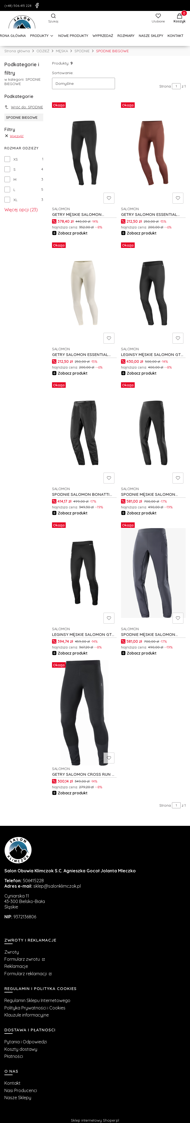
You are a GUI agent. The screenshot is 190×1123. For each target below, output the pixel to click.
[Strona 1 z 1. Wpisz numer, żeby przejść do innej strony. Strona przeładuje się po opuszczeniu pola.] (176, 86)
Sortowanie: (62, 72)
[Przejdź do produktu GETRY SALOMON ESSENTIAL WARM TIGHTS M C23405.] (153, 153)
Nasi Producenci (20, 1090)
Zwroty (11, 952)
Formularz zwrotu (22, 959)
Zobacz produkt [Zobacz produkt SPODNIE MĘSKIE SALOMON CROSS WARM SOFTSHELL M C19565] (141, 652)
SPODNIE (82, 51)
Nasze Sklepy (17, 1097)
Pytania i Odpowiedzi (25, 1041)
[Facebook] (37, 5)
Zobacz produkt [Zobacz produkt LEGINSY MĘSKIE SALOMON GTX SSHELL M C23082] (141, 373)
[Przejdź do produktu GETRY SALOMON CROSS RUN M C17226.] (84, 713)
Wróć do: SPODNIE (23, 107)
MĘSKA (62, 51)
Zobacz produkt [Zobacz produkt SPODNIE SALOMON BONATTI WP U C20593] (72, 513)
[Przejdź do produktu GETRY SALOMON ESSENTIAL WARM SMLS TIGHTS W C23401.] (84, 293)
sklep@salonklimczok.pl (57, 886)
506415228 (33, 880)
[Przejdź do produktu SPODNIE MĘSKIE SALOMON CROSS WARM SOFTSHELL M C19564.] (153, 433)
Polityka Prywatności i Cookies (34, 1008)
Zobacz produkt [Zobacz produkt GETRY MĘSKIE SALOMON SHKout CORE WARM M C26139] (72, 233)
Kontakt (12, 1083)
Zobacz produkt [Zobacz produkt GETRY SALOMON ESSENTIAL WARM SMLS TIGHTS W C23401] (72, 373)
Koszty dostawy (20, 1049)
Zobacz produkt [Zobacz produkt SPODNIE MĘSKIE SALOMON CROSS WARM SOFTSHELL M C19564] (141, 513)
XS (15, 159)
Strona (165, 86)
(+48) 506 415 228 (17, 6)
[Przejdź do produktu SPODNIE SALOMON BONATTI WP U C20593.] (84, 433)
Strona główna (17, 51)
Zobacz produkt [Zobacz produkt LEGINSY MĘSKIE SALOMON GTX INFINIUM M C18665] (72, 652)
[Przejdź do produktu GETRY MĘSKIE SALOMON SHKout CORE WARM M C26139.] (84, 153)
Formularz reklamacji (26, 973)
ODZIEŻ (42, 51)
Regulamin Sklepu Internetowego (37, 1000)
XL (15, 200)
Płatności (13, 1056)
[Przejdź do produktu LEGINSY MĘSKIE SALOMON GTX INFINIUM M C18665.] (84, 573)
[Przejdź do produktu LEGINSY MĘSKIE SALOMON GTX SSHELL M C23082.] (153, 293)
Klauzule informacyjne (26, 1015)
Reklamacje (16, 966)
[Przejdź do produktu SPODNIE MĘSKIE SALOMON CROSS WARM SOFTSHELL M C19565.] (153, 573)
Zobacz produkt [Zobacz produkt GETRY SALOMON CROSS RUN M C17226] (72, 793)
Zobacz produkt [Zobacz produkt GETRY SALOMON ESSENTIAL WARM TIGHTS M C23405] (141, 233)
